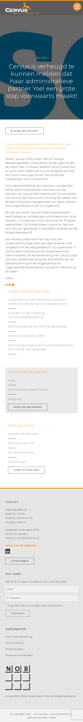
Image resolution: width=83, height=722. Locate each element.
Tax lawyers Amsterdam (19, 655)
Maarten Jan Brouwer (23, 433)
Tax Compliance (14, 642)
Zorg (11, 380)
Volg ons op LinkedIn (20, 545)
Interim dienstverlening (18, 636)
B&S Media (49, 717)
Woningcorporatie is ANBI (26, 335)
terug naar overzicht (24, 130)
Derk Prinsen (17, 462)
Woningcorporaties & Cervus (28, 389)
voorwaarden (40, 713)
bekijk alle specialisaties (28, 406)
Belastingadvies (14, 649)
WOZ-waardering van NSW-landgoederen (37, 326)
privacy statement (61, 713)
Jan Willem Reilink (21, 452)
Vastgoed (14, 399)
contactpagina (20, 560)
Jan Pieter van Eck (21, 443)
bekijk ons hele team (26, 469)
